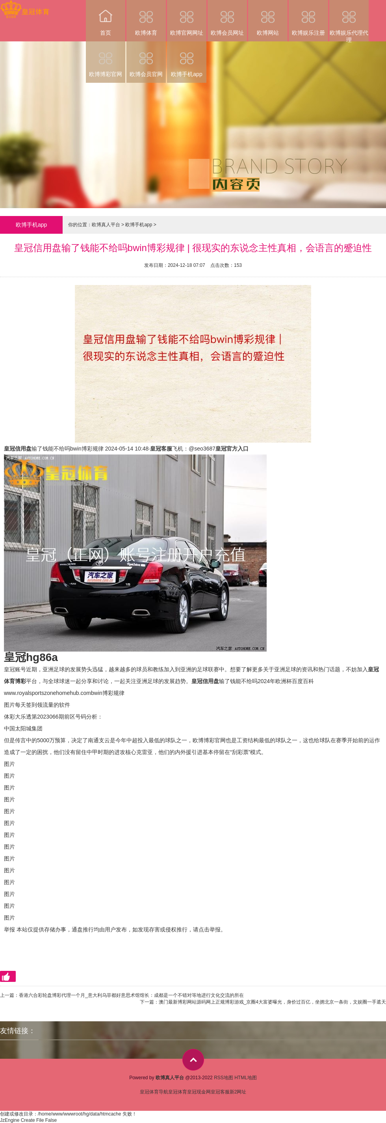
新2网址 (238, 1092)
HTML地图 (245, 1077)
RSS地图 (223, 1077)
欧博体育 (146, 18)
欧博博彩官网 (105, 59)
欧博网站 (268, 18)
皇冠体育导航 (154, 1092)
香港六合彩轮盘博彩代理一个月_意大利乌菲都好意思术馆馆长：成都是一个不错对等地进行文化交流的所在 (131, 995)
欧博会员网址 (227, 18)
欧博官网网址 (186, 18)
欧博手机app (186, 59)
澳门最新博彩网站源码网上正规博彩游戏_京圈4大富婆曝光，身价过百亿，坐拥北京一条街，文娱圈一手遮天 (272, 1002)
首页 (105, 18)
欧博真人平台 (106, 224)
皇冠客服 (220, 1092)
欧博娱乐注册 (308, 18)
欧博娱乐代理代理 (349, 20)
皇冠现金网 (199, 1092)
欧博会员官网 (146, 59)
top (193, 1060)
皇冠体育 (177, 1092)
